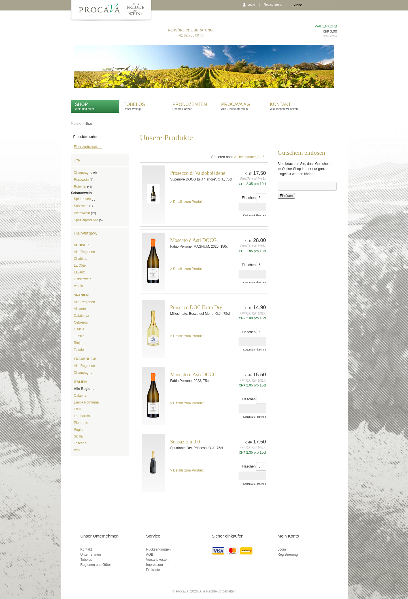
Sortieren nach (222, 157)
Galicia (79, 329)
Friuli (77, 409)
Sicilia (78, 436)
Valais (78, 286)
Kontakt (281, 104)
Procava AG (235, 104)
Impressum (154, 565)
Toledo (79, 350)
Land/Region (85, 234)
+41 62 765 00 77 (190, 35)
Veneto (79, 450)
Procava (76, 123)
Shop (81, 104)
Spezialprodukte (88, 220)
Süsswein (83, 206)
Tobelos (134, 104)
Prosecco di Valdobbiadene (198, 173)
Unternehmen (90, 554)
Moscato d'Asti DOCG (193, 240)
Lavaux (79, 272)
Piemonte (81, 423)
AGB (149, 554)
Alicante (80, 309)
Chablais (80, 259)
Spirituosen (84, 199)
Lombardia (82, 416)
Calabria (80, 396)
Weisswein (85, 213)
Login (251, 4)
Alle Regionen (84, 252)
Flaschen (249, 198)
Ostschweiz (82, 279)
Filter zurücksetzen (88, 147)
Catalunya (81, 316)
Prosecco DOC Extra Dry (196, 307)
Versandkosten (157, 560)
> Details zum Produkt (187, 202)
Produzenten (190, 104)
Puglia (78, 430)
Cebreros (81, 322)
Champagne (85, 173)
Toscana (80, 443)
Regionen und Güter (95, 565)
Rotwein (83, 187)
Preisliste (153, 570)
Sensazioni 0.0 (185, 442)
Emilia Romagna (86, 402)
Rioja (78, 343)
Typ (77, 160)
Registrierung (273, 4)
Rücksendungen (158, 549)
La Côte (80, 265)
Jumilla (79, 336)
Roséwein (83, 180)
